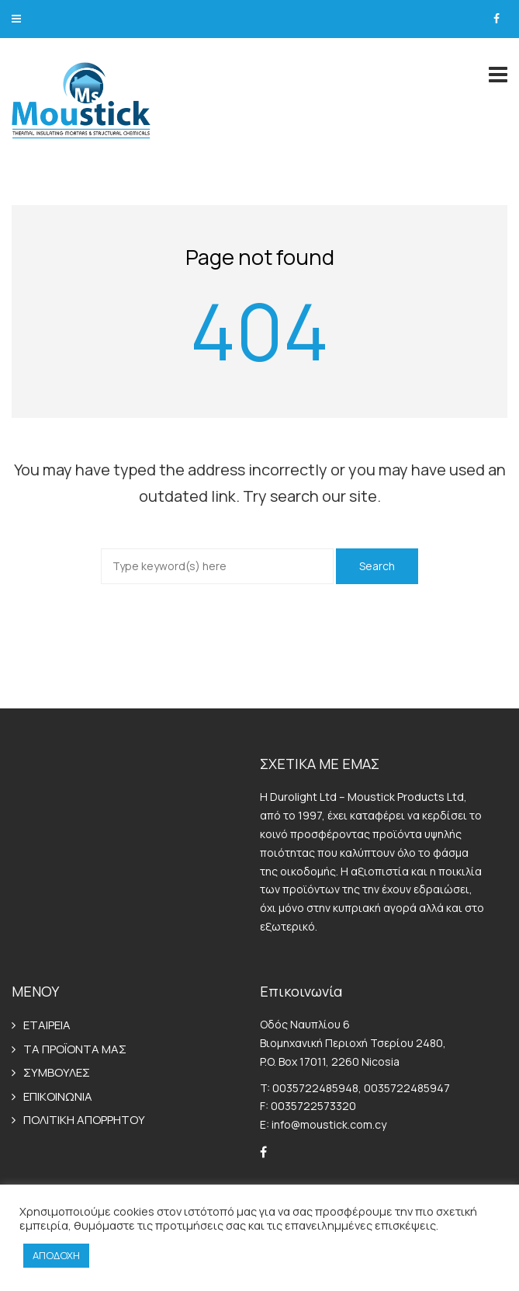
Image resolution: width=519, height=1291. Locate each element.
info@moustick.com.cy (329, 1124)
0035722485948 (315, 1087)
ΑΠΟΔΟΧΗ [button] (56, 1255)
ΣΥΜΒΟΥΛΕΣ (56, 1072)
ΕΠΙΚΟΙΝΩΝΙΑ (57, 1096)
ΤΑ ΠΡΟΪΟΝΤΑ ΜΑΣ (74, 1049)
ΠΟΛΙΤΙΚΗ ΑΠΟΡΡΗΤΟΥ (84, 1120)
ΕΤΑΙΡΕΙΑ (47, 1025)
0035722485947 (407, 1087)
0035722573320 (313, 1105)
